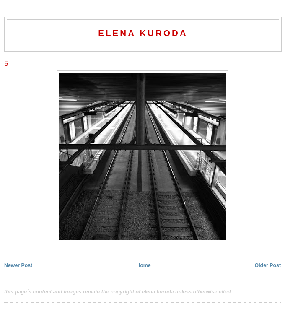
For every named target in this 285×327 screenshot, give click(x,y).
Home (143, 265)
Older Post (268, 265)
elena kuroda (143, 33)
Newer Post (18, 265)
